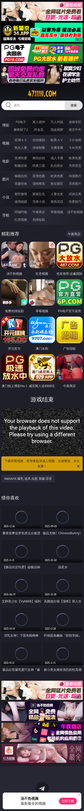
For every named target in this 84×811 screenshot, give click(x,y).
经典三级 (38, 165)
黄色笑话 (57, 201)
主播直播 (57, 147)
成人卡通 (57, 158)
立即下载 (68, 801)
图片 (5, 179)
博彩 (5, 125)
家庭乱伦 (38, 194)
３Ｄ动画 (75, 140)
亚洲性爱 (21, 158)
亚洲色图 (38, 176)
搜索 (74, 105)
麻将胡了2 (21, 129)
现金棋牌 (57, 129)
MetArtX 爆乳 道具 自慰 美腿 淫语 (28, 478)
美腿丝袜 (21, 183)
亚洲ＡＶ (21, 140)
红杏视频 (21, 219)
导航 (5, 215)
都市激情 (21, 194)
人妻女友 (57, 194)
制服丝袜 (21, 165)
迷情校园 (21, 201)
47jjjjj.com (42, 93)
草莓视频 (57, 212)
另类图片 (75, 183)
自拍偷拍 (38, 140)
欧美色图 (57, 176)
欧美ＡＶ (57, 140)
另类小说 (38, 201)
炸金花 (38, 129)
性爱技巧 (75, 201)
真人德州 (38, 122)
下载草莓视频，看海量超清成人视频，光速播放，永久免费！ (42, 464)
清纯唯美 (38, 183)
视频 (5, 143)
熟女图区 (57, 183)
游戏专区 (75, 122)
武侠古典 (75, 194)
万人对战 (57, 122)
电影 (5, 161)
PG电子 (20, 122)
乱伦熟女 (57, 165)
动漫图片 (75, 176)
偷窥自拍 (21, 176)
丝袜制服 (38, 147)
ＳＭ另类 (75, 147)
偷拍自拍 (38, 158)
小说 (5, 197)
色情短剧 (38, 219)
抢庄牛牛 (75, 129)
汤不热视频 (75, 212)
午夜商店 (38, 212)
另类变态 (75, 165)
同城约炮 (21, 212)
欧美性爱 (75, 158)
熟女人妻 (21, 147)
